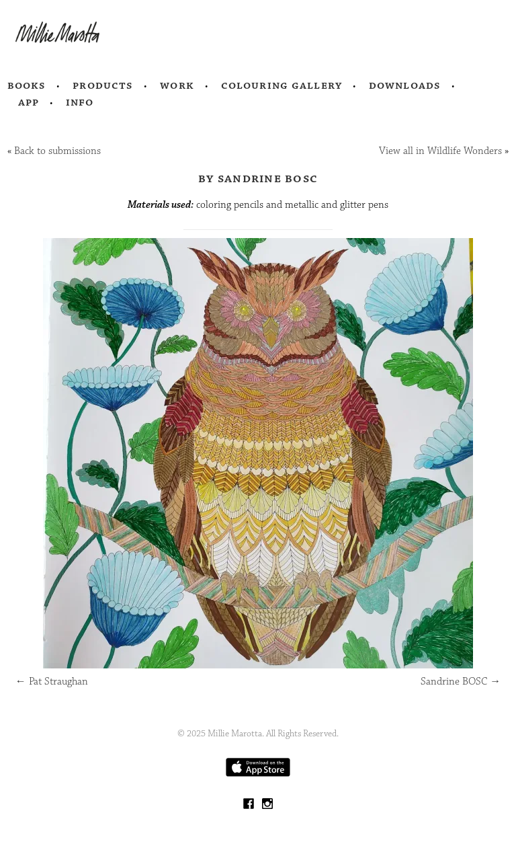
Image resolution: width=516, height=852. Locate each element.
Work (177, 85)
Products (103, 85)
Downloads (405, 85)
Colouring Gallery (281, 85)
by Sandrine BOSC (258, 178)
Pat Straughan (51, 681)
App (28, 102)
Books (26, 85)
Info (80, 102)
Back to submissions (57, 151)
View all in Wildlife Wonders (440, 151)
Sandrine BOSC (461, 681)
